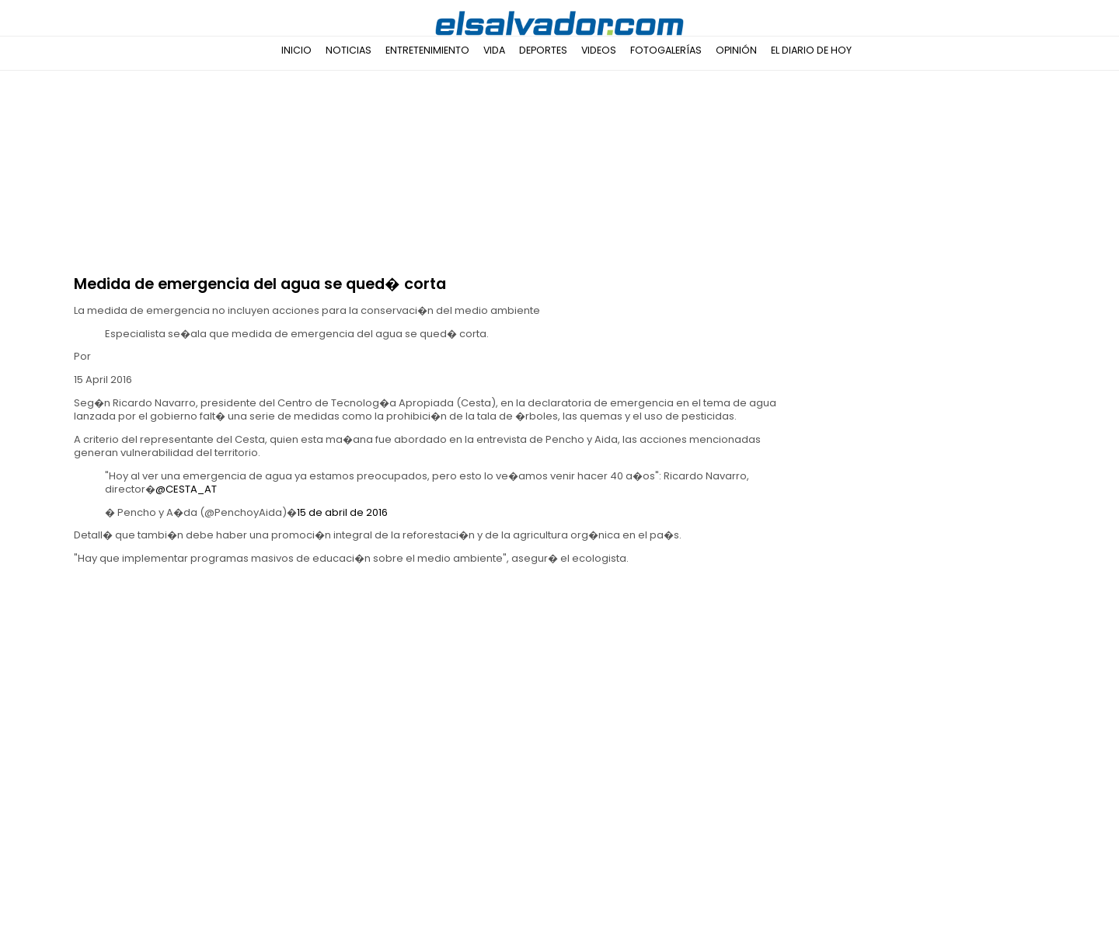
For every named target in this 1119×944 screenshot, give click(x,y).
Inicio (296, 50)
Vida (494, 50)
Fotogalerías (666, 50)
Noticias (348, 50)
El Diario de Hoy (811, 50)
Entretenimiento (427, 50)
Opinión (736, 50)
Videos (598, 50)
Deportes (543, 50)
